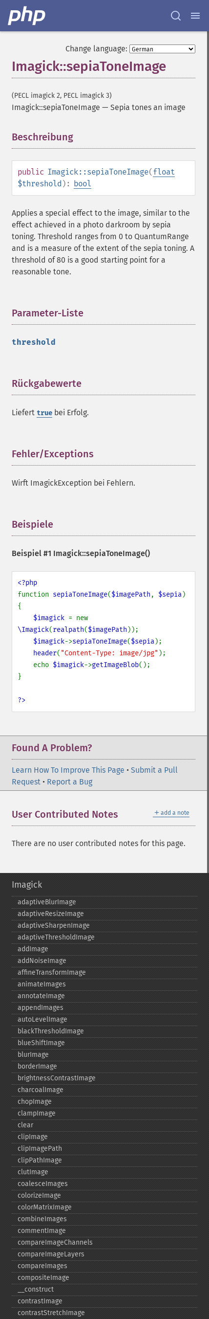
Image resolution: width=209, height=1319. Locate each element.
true (44, 413)
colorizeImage (39, 1195)
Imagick (27, 884)
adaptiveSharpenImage (54, 925)
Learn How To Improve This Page (68, 770)
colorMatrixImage (45, 1207)
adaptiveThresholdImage (56, 937)
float (164, 172)
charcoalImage (40, 1090)
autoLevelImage (42, 1019)
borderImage (37, 1066)
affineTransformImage (52, 972)
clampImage (37, 1113)
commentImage (42, 1231)
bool (82, 183)
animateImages (42, 984)
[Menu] (195, 15)
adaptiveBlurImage (47, 902)
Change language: (96, 48)
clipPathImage (40, 1160)
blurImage (33, 1055)
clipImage (33, 1137)
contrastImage (40, 1301)
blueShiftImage (41, 1043)
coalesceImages (43, 1184)
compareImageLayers (51, 1254)
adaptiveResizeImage (51, 914)
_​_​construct (36, 1289)
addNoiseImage (42, 961)
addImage (33, 949)
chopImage (35, 1101)
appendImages (40, 1008)
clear (25, 1125)
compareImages (42, 1266)
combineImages (42, 1219)
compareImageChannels (55, 1242)
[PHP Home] (27, 15)
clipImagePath (40, 1148)
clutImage (33, 1172)
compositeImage (43, 1278)
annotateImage (41, 996)
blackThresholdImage (51, 1031)
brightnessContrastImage (57, 1078)
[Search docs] (176, 15)
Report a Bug (69, 781)
